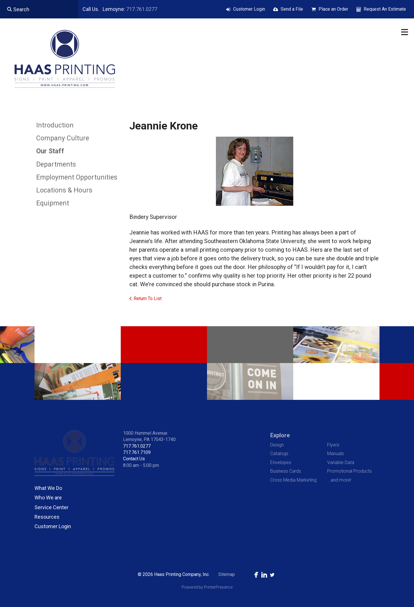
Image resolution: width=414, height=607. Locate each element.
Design (277, 445)
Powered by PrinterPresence (207, 587)
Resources (47, 517)
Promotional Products (349, 471)
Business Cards (285, 471)
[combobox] (39, 9)
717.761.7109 (137, 452)
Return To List (148, 298)
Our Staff (50, 151)
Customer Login (249, 9)
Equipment (52, 203)
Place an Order (333, 9)
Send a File (292, 9)
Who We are (48, 498)
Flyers (333, 445)
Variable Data (340, 462)
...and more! (339, 480)
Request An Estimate (385, 9)
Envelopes (280, 462)
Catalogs (279, 453)
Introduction (55, 125)
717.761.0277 (141, 9)
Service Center (51, 507)
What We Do (48, 488)
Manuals (335, 453)
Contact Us (134, 458)
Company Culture (62, 138)
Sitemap (226, 574)
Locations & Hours (64, 190)
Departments (56, 164)
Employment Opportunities (76, 177)
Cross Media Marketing (293, 480)
